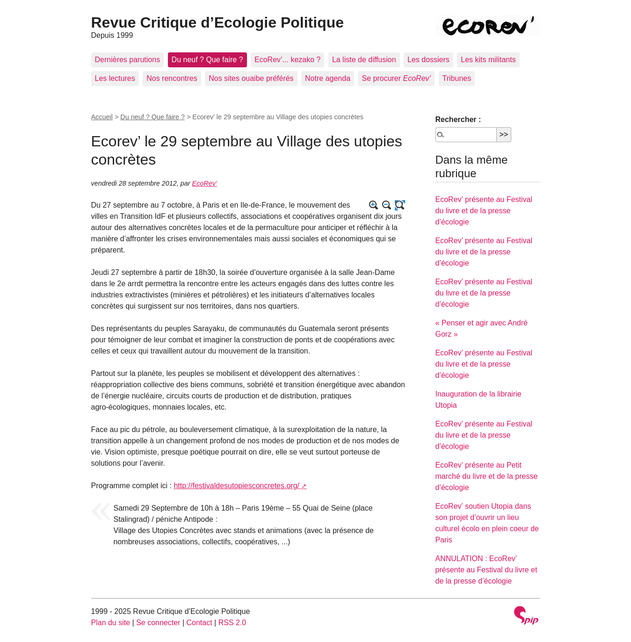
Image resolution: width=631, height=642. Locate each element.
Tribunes (456, 78)
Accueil (102, 117)
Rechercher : (458, 119)
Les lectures (115, 78)
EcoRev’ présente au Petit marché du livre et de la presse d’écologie (486, 476)
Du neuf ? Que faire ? (207, 60)
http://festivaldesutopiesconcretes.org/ (236, 486)
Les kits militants (488, 60)
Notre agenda (327, 78)
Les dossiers (428, 60)
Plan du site (111, 623)
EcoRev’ (205, 183)
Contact (199, 623)
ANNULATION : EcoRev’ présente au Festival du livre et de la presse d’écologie (486, 570)
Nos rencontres (171, 78)
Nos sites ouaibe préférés (251, 78)
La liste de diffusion (364, 60)
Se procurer (396, 78)
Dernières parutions (127, 60)
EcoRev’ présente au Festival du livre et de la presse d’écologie (484, 210)
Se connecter (158, 623)
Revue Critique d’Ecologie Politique (217, 22)
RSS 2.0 (232, 623)
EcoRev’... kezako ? (287, 60)
